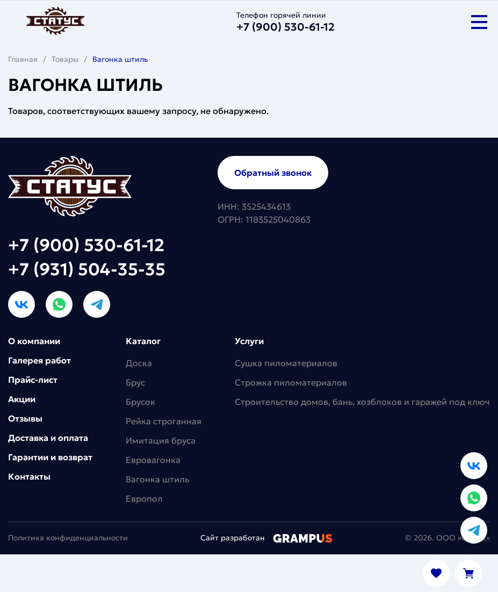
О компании (34, 341)
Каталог (143, 341)
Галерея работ (39, 360)
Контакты (29, 476)
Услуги (249, 341)
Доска (139, 363)
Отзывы (25, 418)
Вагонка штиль (157, 479)
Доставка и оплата (48, 437)
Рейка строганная (163, 421)
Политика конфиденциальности (68, 538)
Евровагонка (153, 459)
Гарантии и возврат (50, 457)
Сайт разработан (266, 538)
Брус (135, 382)
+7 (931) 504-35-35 (86, 269)
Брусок (140, 401)
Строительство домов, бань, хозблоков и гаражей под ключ (362, 401)
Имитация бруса (161, 440)
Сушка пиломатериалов (286, 363)
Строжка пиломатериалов (291, 382)
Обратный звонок (273, 172)
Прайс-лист (32, 379)
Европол (144, 498)
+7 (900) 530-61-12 (86, 245)
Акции (21, 399)
